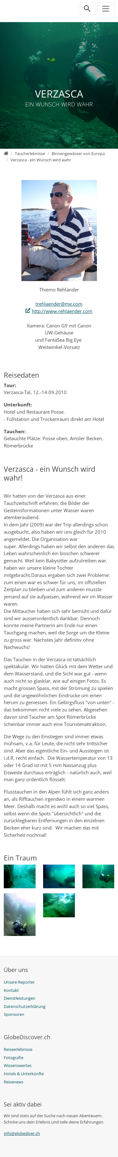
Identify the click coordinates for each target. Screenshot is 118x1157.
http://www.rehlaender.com (62, 311)
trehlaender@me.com (59, 304)
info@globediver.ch (22, 1133)
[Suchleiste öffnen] (87, 9)
